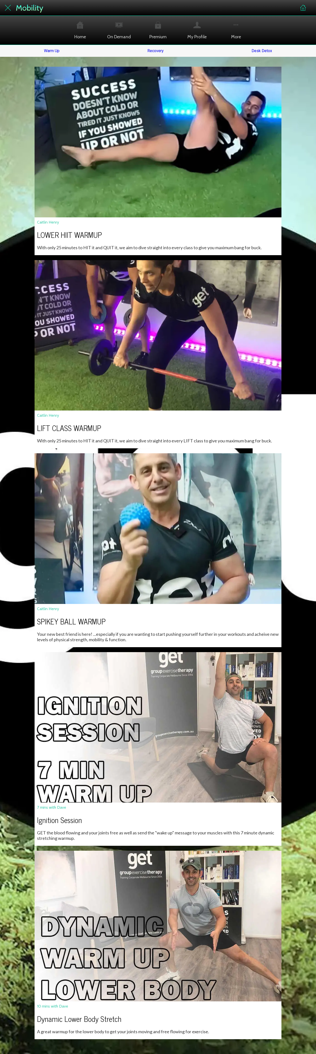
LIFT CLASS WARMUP (69, 428)
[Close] (8, 8)
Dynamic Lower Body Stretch (79, 1019)
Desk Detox (262, 50)
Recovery (155, 50)
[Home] (303, 8)
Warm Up (51, 50)
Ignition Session (59, 820)
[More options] (236, 30)
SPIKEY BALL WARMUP (71, 621)
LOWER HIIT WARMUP (69, 234)
